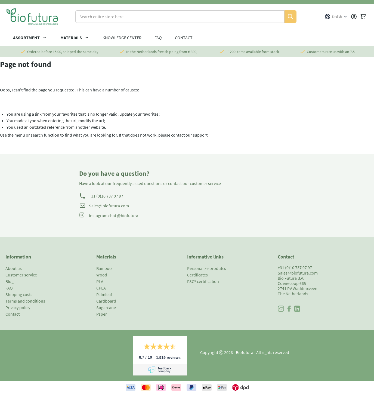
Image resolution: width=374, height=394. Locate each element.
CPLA (101, 288)
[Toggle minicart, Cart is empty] (363, 16)
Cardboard (106, 301)
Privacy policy (17, 307)
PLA (99, 281)
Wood (101, 275)
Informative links (205, 257)
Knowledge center (122, 37)
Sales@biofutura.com (109, 205)
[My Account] (354, 16)
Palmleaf (104, 294)
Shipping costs (18, 294)
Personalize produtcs (206, 268)
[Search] (290, 16)
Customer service (21, 275)
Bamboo (104, 268)
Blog (9, 281)
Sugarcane (106, 307)
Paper (101, 314)
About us (13, 268)
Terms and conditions (25, 301)
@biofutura (127, 215)
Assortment (26, 37)
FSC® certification (203, 281)
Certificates (197, 275)
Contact (184, 37)
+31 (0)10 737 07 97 (106, 196)
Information (18, 257)
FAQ (158, 37)
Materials (71, 37)
